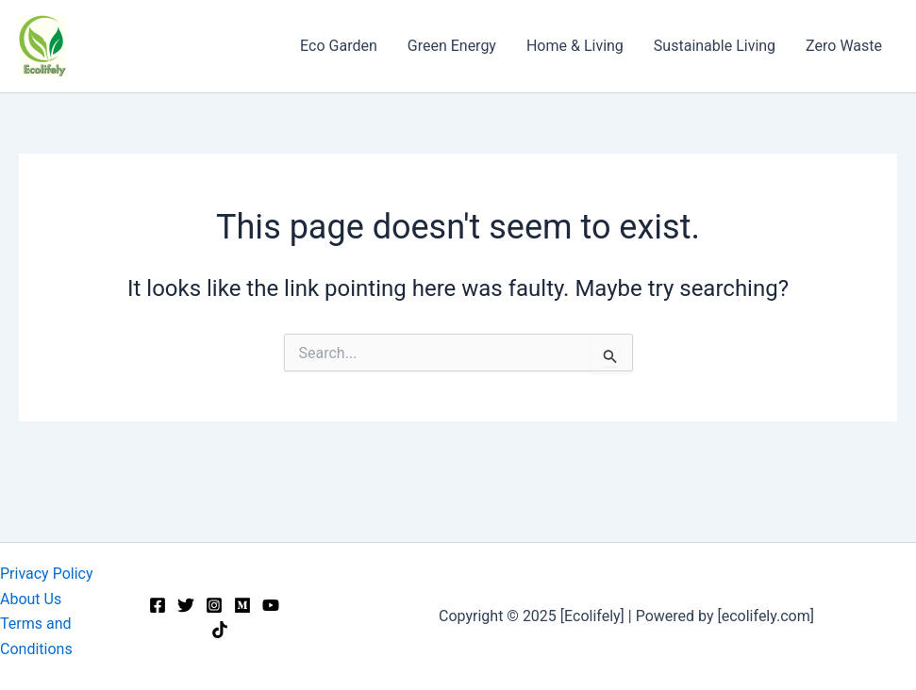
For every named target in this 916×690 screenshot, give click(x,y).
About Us (30, 599)
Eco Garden (338, 46)
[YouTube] (270, 605)
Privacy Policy (46, 574)
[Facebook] (157, 605)
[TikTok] (219, 629)
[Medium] (242, 605)
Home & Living (575, 46)
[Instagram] (214, 605)
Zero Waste (844, 46)
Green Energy (452, 46)
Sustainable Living (714, 46)
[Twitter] (185, 605)
